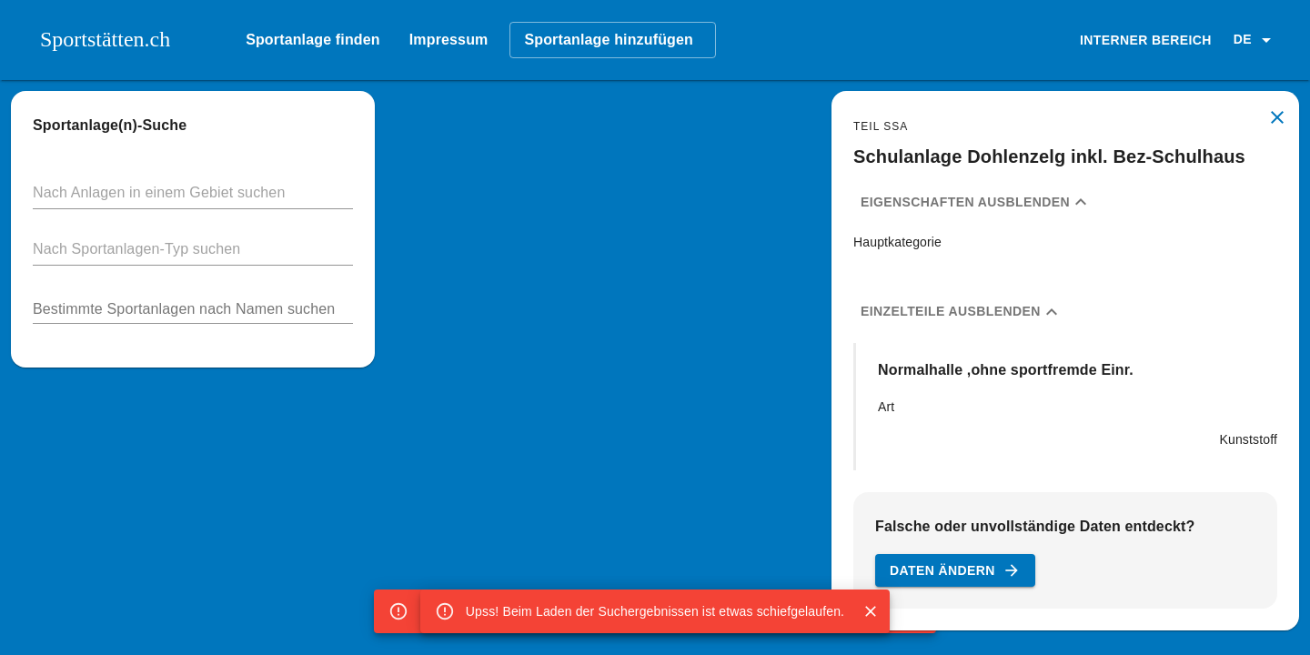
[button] (1255, 40)
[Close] (870, 611)
